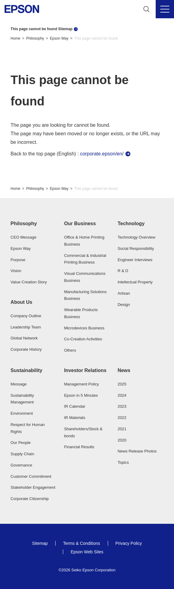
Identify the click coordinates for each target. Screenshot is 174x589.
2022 (122, 417)
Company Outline (26, 316)
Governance (21, 465)
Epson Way (59, 38)
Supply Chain (22, 454)
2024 (122, 395)
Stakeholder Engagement (33, 487)
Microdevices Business (84, 328)
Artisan (124, 293)
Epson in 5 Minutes (81, 395)
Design (124, 304)
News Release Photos (137, 451)
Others (70, 350)
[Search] (146, 9)
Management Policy (81, 384)
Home (15, 38)
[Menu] (165, 9)
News (124, 370)
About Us (21, 302)
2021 (122, 429)
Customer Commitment (31, 476)
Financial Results (79, 447)
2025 (122, 384)
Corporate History (26, 349)
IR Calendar (74, 406)
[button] (33, 223)
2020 (122, 440)
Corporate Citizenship (30, 498)
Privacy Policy (128, 543)
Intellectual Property (135, 282)
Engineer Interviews (135, 259)
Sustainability (26, 370)
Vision (16, 270)
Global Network (24, 338)
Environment (22, 413)
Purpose (18, 259)
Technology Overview (136, 237)
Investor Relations (85, 370)
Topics (123, 462)
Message (19, 384)
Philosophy (35, 38)
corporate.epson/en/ (101, 153)
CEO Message (24, 237)
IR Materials (74, 417)
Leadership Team (26, 327)
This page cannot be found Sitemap (42, 29)
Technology (131, 223)
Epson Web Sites (87, 551)
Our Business (80, 223)
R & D (123, 270)
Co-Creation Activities (83, 339)
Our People (21, 442)
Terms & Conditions (81, 543)
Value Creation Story (29, 282)
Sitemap (40, 543)
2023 (122, 406)
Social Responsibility (136, 248)
